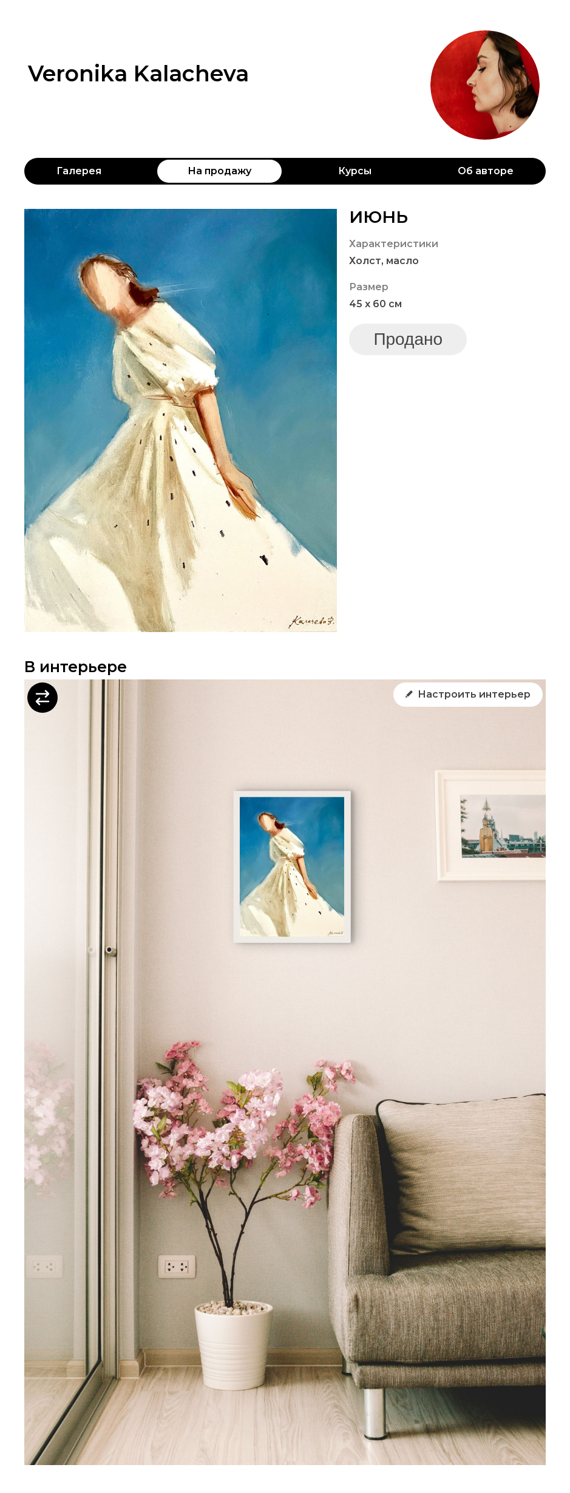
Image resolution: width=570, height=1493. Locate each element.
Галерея (78, 171)
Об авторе (486, 171)
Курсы (355, 171)
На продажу (219, 171)
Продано (408, 339)
